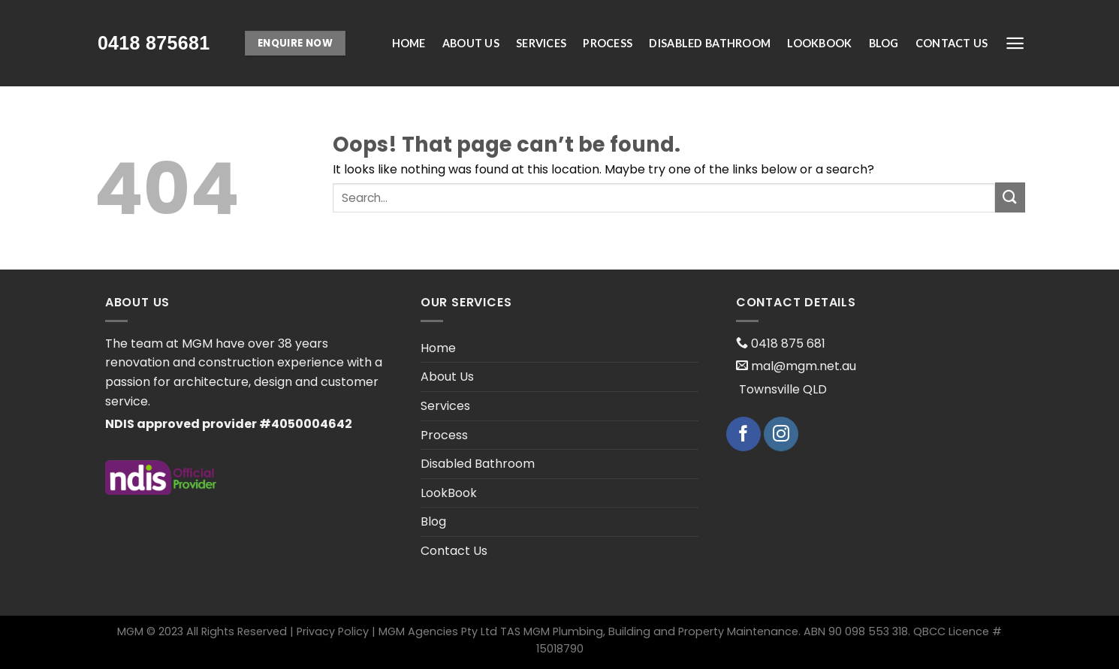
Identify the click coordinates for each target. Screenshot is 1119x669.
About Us (470, 43)
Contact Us (951, 43)
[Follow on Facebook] (743, 434)
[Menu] (1015, 43)
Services (541, 43)
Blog (884, 43)
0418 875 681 (786, 343)
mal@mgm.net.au (802, 366)
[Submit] (1010, 197)
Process (607, 43)
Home (409, 43)
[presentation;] (154, 43)
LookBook (819, 43)
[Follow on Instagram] (781, 434)
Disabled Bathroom (710, 43)
